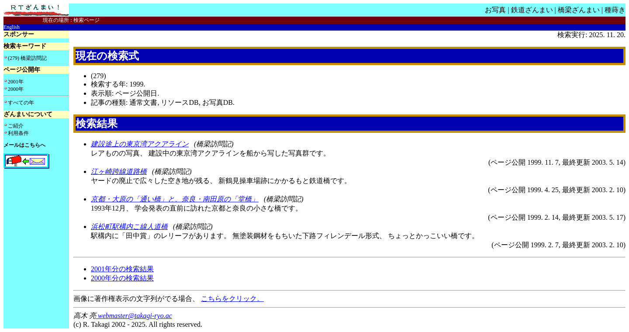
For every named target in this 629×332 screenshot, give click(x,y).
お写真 (495, 10)
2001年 (16, 82)
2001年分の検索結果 (122, 269)
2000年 (16, 89)
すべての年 (21, 103)
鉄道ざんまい (532, 10)
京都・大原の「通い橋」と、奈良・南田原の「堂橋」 (175, 199)
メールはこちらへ (24, 145)
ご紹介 (16, 126)
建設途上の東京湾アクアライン (140, 144)
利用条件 (18, 133)
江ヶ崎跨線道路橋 (119, 171)
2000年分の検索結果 (122, 278)
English (11, 27)
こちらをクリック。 (232, 298)
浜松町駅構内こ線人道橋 (129, 226)
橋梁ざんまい (579, 10)
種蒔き (615, 10)
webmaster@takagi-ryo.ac (134, 315)
